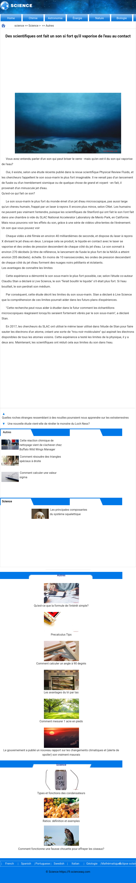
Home (11, 18)
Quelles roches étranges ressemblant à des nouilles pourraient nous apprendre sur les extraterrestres (65, 417)
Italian (75, 863)
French (9, 863)
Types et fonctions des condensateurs (61, 782)
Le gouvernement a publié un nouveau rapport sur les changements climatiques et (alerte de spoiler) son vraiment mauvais (61, 742)
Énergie (77, 18)
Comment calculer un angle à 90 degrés (61, 653)
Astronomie (55, 18)
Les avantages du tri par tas (61, 682)
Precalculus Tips (61, 624)
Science (33, 25)
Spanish (26, 863)
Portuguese (42, 863)
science (19, 25)
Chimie (33, 18)
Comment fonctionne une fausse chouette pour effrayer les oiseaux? (61, 838)
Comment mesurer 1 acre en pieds (61, 711)
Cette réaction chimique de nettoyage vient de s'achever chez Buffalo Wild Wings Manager (40, 445)
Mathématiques (108, 863)
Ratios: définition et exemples (61, 810)
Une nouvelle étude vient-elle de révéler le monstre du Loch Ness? (49, 423)
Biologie (122, 18)
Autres (50, 25)
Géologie (92, 863)
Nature (99, 18)
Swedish (59, 863)
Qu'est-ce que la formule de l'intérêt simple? (61, 595)
